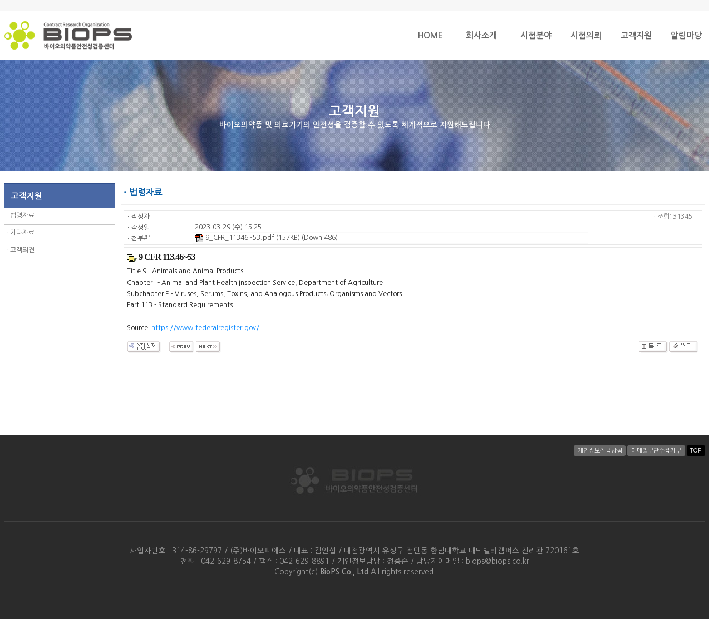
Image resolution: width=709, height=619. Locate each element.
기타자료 (22, 232)
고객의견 (22, 250)
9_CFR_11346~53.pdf (234, 237)
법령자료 (22, 215)
